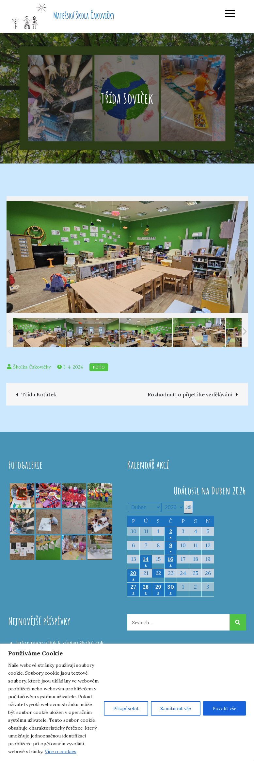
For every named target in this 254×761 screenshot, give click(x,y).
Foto (99, 367)
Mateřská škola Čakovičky (84, 15)
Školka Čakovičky (32, 367)
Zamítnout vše (175, 708)
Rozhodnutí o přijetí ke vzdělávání (190, 394)
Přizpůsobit (126, 708)
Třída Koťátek (39, 394)
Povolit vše (224, 708)
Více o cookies (60, 751)
